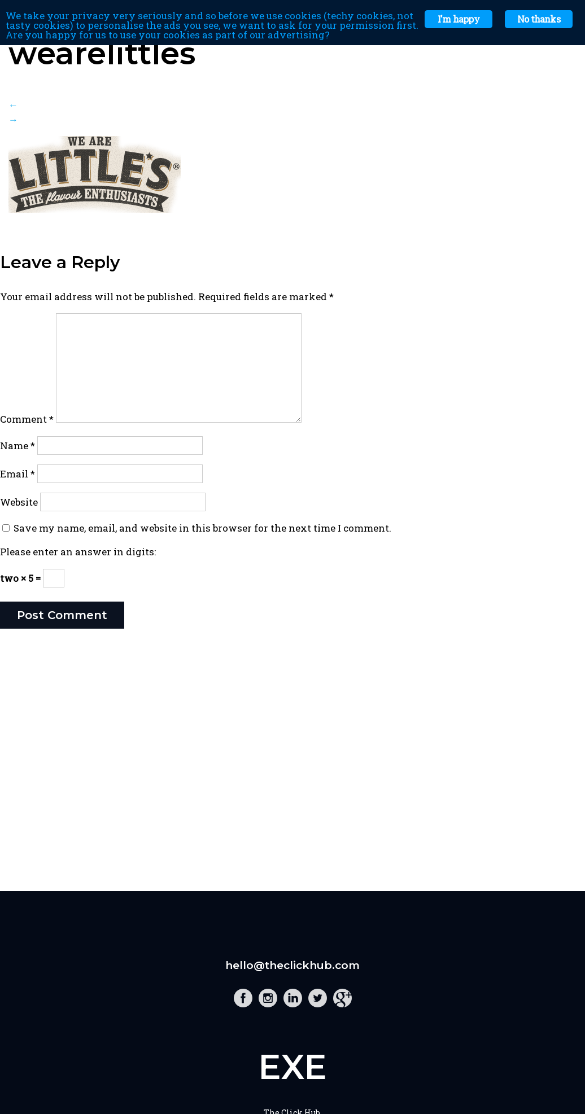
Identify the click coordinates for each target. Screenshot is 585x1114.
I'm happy (458, 19)
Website (19, 501)
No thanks (538, 19)
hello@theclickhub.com (292, 965)
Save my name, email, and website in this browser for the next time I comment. (202, 527)
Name (17, 445)
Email (17, 473)
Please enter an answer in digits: (78, 551)
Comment (27, 419)
